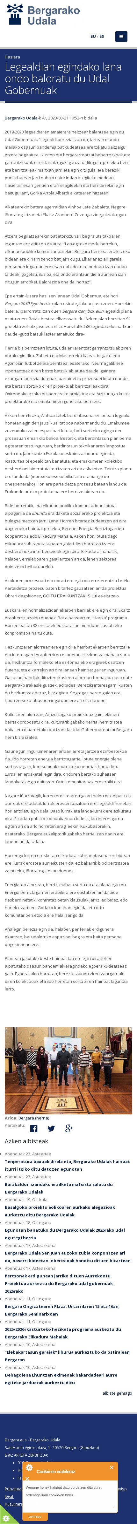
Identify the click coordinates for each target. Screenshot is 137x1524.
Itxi (112, 1468)
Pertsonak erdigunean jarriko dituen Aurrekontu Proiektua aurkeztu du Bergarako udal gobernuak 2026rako (59, 1283)
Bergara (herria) (33, 1118)
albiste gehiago (117, 1393)
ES (101, 36)
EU (93, 36)
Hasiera (12, 57)
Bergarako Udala (21, 118)
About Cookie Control (29, 1467)
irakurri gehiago (35, 1512)
